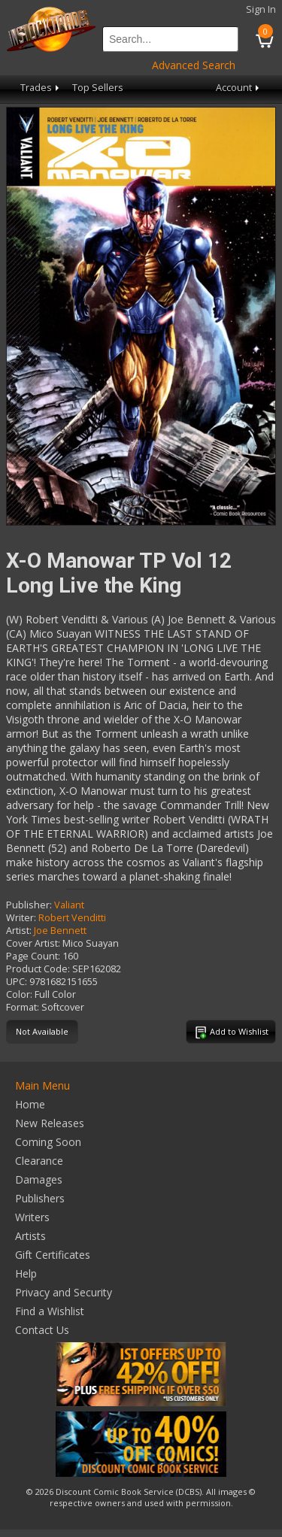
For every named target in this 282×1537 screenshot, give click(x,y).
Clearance (39, 1161)
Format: (22, 1007)
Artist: (19, 930)
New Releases (49, 1123)
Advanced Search (193, 65)
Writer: (21, 917)
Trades (41, 87)
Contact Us (42, 1330)
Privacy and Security (63, 1292)
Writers (32, 1217)
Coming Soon (48, 1142)
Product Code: (38, 969)
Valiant (69, 905)
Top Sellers (97, 87)
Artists (30, 1236)
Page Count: (33, 956)
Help (26, 1273)
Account (239, 87)
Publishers (40, 1198)
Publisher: (29, 905)
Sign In (261, 9)
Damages (38, 1179)
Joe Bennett (60, 930)
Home (30, 1104)
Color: (19, 994)
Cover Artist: (33, 943)
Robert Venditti (72, 917)
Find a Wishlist (49, 1311)
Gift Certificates (52, 1254)
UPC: (16, 981)
